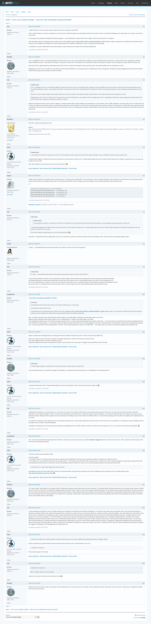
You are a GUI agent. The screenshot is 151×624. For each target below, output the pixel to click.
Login (29, 12)
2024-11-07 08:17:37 (34, 80)
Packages (101, 3)
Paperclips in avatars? (35, 204)
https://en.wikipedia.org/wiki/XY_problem (44, 298)
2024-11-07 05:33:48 (34, 26)
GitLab (122, 3)
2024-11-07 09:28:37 (34, 212)
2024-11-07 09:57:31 (34, 244)
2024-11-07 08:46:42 (34, 147)
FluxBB (143, 617)
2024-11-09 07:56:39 (34, 563)
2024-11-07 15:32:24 (34, 381)
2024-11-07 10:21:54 (34, 267)
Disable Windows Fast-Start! (60, 168)
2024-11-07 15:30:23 (34, 358)
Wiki (116, 3)
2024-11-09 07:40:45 (34, 534)
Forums (109, 3)
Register (23, 12)
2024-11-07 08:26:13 (34, 119)
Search (17, 12)
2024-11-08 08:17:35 (34, 450)
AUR (137, 3)
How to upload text (34, 168)
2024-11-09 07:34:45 (34, 507)
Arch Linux (10, 3)
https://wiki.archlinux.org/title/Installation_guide (90, 311)
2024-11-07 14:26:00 (34, 294)
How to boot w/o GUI (45, 168)
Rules (12, 12)
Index (7, 12)
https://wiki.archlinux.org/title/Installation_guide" (90, 41)
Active (135, 14)
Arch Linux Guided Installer (23, 20)
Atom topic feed (141, 615)
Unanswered (141, 14)
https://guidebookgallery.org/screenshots (41, 473)
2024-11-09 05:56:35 (34, 484)
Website (11, 140)
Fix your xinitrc (73, 168)
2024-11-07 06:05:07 (34, 57)
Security (130, 3)
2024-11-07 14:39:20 (34, 332)
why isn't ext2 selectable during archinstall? (54, 20)
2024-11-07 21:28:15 (34, 408)
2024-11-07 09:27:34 (34, 175)
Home (93, 3)
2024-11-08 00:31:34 (34, 436)
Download (145, 3)
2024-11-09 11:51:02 (34, 583)
